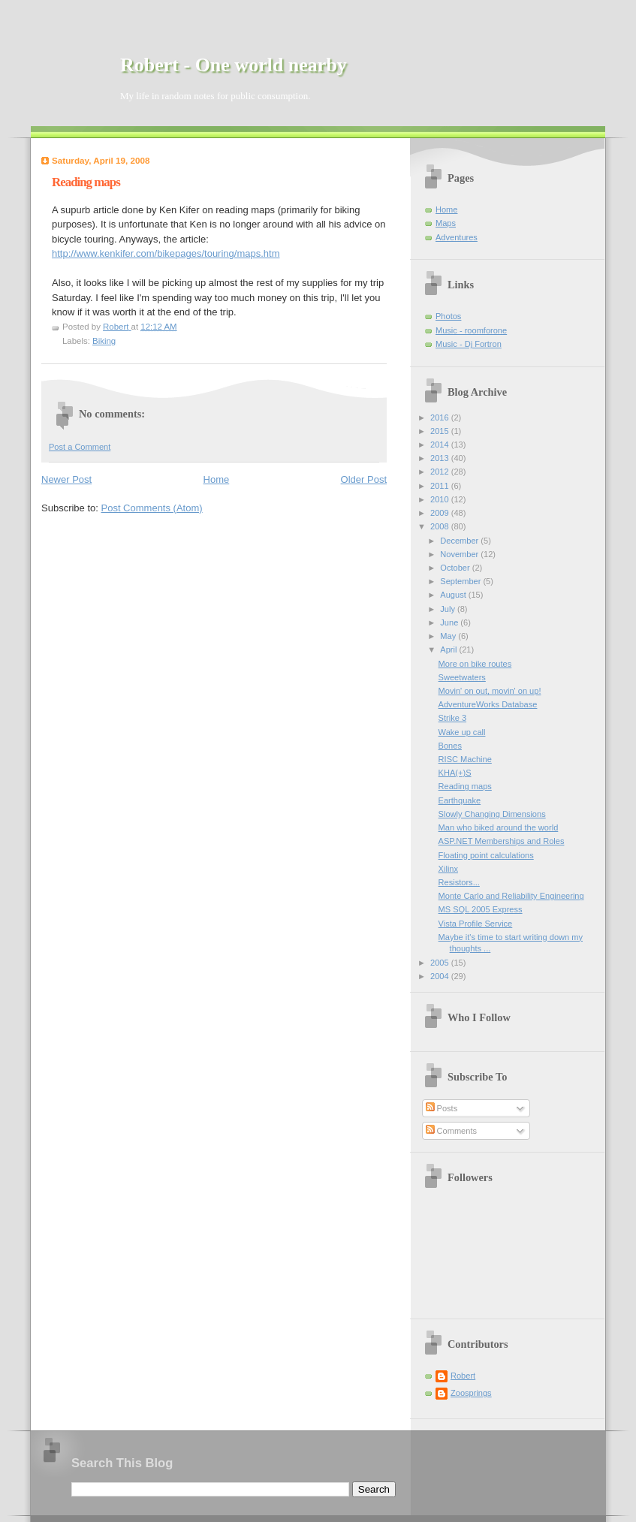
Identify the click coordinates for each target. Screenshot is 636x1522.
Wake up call (462, 732)
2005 (440, 962)
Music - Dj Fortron (469, 343)
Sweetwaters (462, 677)
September (461, 581)
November (460, 554)
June (450, 622)
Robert (463, 1375)
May (449, 635)
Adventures (457, 237)
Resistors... (459, 882)
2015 (440, 431)
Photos (448, 316)
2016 (440, 417)
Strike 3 (452, 717)
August (454, 594)
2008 (440, 526)
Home (216, 479)
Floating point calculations (486, 855)
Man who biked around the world (499, 827)
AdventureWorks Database (488, 704)
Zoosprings (471, 1392)
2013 (440, 458)
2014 (440, 444)
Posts (442, 1108)
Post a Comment (79, 446)
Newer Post (66, 479)
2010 (440, 499)
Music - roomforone (471, 330)
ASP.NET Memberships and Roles (502, 840)
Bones (450, 745)
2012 (440, 471)
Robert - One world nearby (233, 65)
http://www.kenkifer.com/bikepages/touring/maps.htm (165, 253)
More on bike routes (475, 663)
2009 (440, 512)
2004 (440, 976)
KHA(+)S (455, 772)
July (448, 608)
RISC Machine (465, 759)
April (449, 649)
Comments (451, 1130)
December (460, 540)
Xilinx (448, 868)
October (456, 567)
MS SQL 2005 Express (481, 909)
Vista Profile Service (476, 923)
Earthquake (460, 800)
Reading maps (465, 786)
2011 (440, 485)
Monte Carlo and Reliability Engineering (511, 895)
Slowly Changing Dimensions (492, 813)
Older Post (364, 479)
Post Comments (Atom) (152, 508)
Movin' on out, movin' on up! (490, 690)
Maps (446, 223)
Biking (104, 340)
